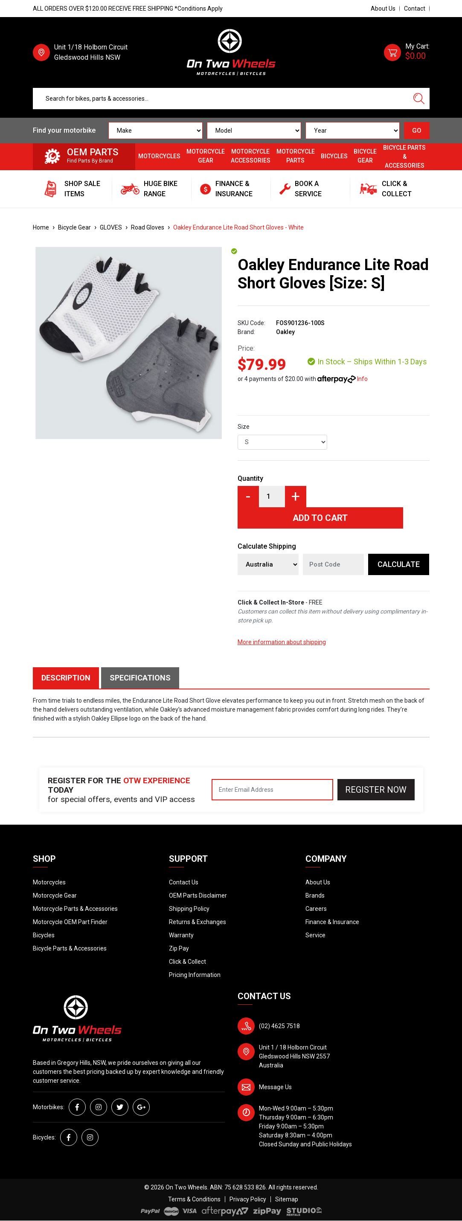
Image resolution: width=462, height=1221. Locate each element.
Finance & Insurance (332, 922)
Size (244, 426)
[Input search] (221, 98)
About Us (383, 9)
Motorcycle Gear (205, 156)
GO (416, 130)
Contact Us (183, 882)
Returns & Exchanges (197, 922)
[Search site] (419, 98)
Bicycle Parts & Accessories (404, 156)
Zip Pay (179, 948)
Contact (414, 9)
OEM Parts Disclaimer (198, 895)
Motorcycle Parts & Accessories (75, 908)
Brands (315, 895)
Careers (316, 908)
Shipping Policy (189, 908)
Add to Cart (320, 518)
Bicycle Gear (365, 156)
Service (315, 935)
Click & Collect (187, 961)
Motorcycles (159, 156)
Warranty (181, 935)
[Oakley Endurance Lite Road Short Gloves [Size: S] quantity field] (272, 496)
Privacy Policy (248, 1199)
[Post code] (333, 564)
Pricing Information (195, 974)
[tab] (67, 678)
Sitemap (286, 1199)
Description (65, 677)
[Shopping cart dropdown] (407, 52)
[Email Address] (272, 789)
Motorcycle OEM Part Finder (70, 922)
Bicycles (334, 156)
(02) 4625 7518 (279, 1026)
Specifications (140, 677)
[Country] (268, 564)
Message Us (275, 1087)
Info (362, 378)
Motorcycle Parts (295, 156)
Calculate (399, 564)
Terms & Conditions (194, 1199)
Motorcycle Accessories (250, 156)
